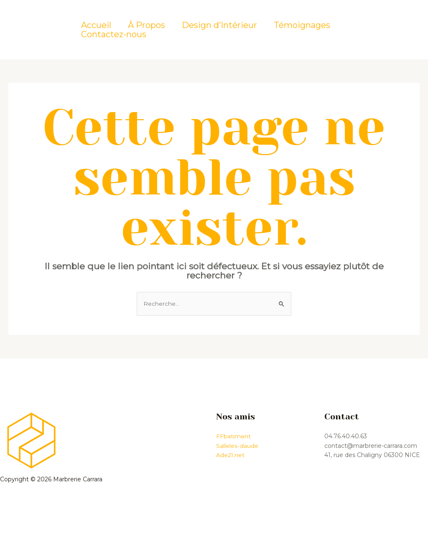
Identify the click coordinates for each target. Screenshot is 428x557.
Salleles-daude (237, 446)
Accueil (96, 25)
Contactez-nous (113, 34)
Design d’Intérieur (219, 25)
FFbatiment (233, 436)
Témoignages (302, 25)
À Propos (146, 25)
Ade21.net (230, 455)
